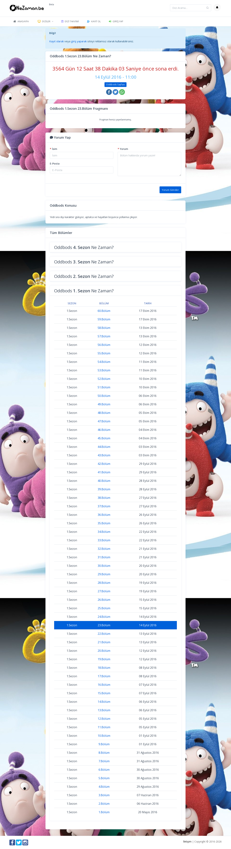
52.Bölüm (104, 379)
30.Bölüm (104, 566)
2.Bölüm (104, 804)
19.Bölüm (104, 659)
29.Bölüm (104, 574)
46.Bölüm (104, 430)
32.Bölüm (104, 549)
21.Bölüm (104, 642)
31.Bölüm (104, 557)
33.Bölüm (104, 540)
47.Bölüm (104, 421)
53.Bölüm (104, 370)
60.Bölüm (104, 311)
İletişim (187, 841)
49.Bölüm (104, 404)
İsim (53, 149)
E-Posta (55, 163)
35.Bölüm (104, 523)
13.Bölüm (104, 710)
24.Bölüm (104, 617)
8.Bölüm (104, 753)
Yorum (123, 149)
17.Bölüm (104, 676)
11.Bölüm (104, 727)
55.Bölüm (104, 353)
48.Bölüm (104, 413)
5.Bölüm (104, 778)
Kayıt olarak (56, 41)
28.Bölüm (104, 583)
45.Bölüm (104, 438)
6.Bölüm (104, 770)
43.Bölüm (104, 455)
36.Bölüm (104, 515)
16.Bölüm (104, 685)
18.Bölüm (104, 668)
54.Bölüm (104, 362)
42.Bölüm (104, 464)
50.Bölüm (104, 396)
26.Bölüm (104, 600)
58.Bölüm (104, 328)
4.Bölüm (104, 787)
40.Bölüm (104, 481)
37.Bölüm (104, 506)
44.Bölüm (104, 447)
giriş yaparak (79, 41)
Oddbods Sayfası (115, 84)
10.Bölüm (104, 736)
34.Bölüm (104, 532)
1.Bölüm (104, 812)
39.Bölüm (104, 489)
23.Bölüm (104, 625)
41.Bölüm (104, 472)
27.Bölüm (104, 591)
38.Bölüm (104, 498)
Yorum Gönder (170, 189)
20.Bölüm (104, 651)
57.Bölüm (104, 336)
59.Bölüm (104, 319)
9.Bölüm (104, 744)
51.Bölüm (104, 387)
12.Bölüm (104, 719)
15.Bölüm (104, 693)
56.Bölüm (104, 345)
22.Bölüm (104, 634)
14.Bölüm (104, 702)
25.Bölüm (104, 608)
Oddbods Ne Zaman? (84, 247)
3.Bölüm (104, 795)
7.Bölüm (104, 761)
